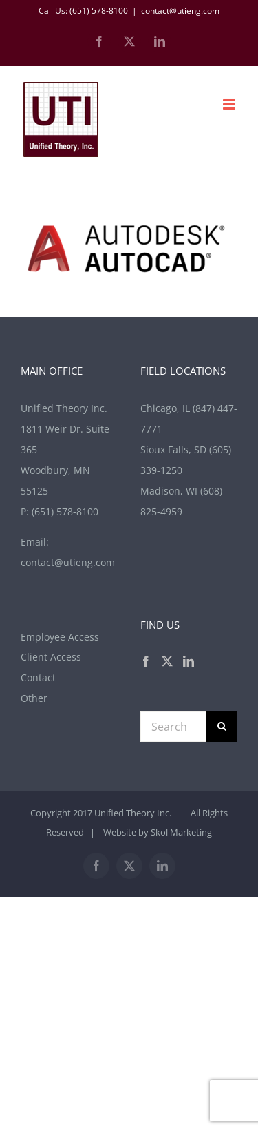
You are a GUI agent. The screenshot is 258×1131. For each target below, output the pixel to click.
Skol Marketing (181, 832)
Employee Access (60, 636)
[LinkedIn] (188, 661)
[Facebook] (145, 661)
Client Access (51, 656)
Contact (38, 677)
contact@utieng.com (180, 11)
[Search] (221, 726)
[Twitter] (167, 661)
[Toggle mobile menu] (230, 104)
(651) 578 (65, 511)
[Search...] (173, 726)
